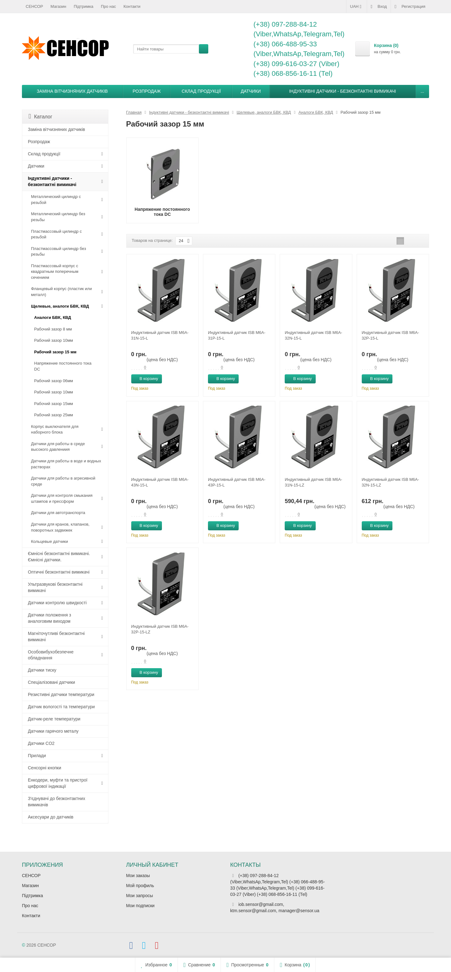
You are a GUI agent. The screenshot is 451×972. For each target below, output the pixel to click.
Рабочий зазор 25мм (53, 415)
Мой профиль (140, 885)
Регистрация (410, 6)
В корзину (145, 378)
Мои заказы (138, 875)
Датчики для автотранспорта (58, 512)
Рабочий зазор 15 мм (55, 352)
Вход (379, 6)
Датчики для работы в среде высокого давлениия (58, 446)
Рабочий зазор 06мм (53, 380)
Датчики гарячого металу (53, 731)
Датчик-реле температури (54, 718)
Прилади (37, 755)
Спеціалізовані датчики (51, 682)
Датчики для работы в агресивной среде (63, 481)
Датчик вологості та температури (61, 706)
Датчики (251, 91)
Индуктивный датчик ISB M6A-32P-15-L (390, 335)
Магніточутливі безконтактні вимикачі (56, 636)
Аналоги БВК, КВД (52, 317)
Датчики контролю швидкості (57, 602)
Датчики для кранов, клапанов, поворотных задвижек (60, 527)
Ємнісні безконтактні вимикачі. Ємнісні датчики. (59, 556)
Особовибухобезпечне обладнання (51, 655)
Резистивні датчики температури (61, 694)
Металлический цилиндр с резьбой (56, 199)
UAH (356, 6)
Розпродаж (147, 91)
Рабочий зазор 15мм (53, 403)
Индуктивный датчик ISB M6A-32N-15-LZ (390, 482)
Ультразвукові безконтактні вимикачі (55, 587)
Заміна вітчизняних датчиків (72, 91)
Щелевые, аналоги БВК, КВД (60, 306)
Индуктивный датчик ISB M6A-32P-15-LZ (160, 629)
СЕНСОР (34, 6)
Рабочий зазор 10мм (53, 340)
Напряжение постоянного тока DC (62, 366)
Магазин (58, 6)
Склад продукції (201, 91)
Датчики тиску (42, 670)
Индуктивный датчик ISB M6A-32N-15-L (313, 335)
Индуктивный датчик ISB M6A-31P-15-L (236, 335)
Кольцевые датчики (49, 541)
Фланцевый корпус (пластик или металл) (61, 291)
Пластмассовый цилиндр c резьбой (56, 234)
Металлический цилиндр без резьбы (58, 216)
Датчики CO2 (41, 743)
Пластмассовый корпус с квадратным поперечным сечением (54, 271)
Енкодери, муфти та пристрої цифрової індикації (57, 783)
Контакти (131, 6)
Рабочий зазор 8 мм (53, 329)
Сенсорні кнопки (44, 767)
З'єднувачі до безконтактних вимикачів (56, 801)
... (422, 91)
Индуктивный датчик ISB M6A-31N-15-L (160, 335)
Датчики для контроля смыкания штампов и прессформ (61, 498)
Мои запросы (139, 895)
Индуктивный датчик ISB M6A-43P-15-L (236, 482)
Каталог (40, 116)
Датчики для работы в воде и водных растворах (66, 464)
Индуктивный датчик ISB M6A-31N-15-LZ (313, 482)
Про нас (108, 6)
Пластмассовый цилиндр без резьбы (58, 251)
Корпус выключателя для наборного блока (54, 429)
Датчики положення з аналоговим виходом (49, 618)
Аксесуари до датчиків (50, 816)
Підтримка (83, 6)
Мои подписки (140, 905)
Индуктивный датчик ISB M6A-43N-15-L (160, 482)
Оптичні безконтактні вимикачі (59, 571)
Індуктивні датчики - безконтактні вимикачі (342, 91)
